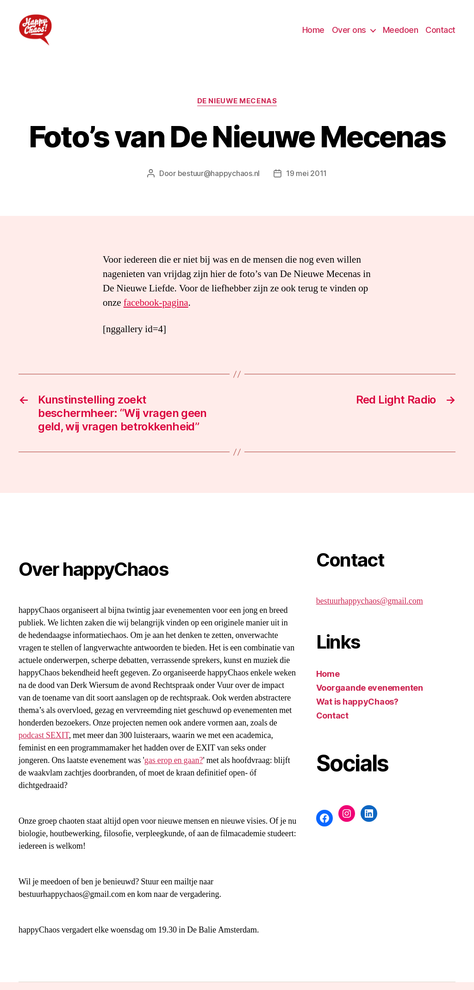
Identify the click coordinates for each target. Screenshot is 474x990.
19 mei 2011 (306, 181)
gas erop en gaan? (173, 768)
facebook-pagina (156, 310)
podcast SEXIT (44, 743)
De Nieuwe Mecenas (237, 109)
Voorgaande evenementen (369, 695)
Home (313, 33)
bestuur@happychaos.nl (219, 181)
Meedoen (400, 33)
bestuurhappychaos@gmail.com (369, 609)
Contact (440, 33)
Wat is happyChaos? (357, 709)
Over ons (349, 33)
